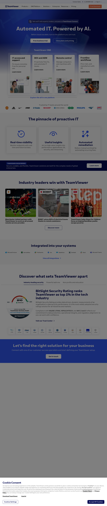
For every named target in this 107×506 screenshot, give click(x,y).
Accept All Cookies (96, 502)
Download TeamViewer (10, 496)
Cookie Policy (87, 491)
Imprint (23, 496)
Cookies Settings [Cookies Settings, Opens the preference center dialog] (10, 502)
